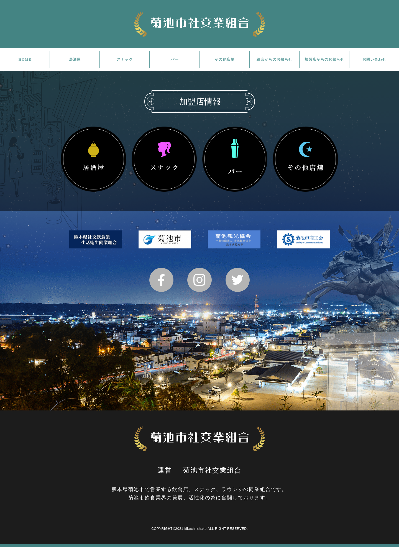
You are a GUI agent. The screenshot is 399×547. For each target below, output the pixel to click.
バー (175, 59)
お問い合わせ (374, 59)
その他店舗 (224, 59)
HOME (25, 59)
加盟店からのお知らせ (324, 59)
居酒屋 (75, 59)
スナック (125, 59)
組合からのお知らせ (274, 59)
